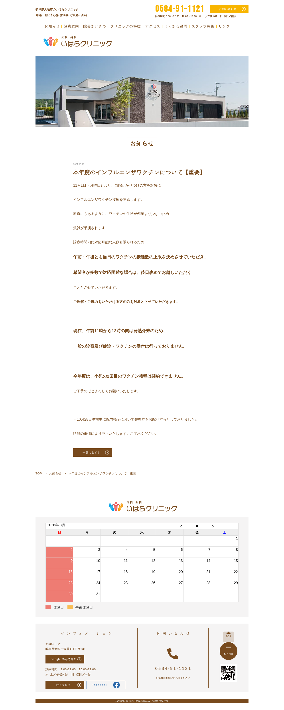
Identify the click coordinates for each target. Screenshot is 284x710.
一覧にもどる (91, 452)
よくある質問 (175, 26)
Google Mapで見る (64, 659)
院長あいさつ (94, 26)
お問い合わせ (228, 9)
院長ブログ (63, 685)
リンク (224, 26)
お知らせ (52, 26)
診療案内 (71, 26)
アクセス (152, 26)
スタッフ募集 (203, 26)
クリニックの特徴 (125, 26)
